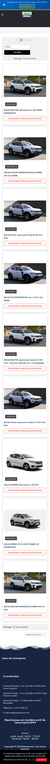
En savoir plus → (27, 6)
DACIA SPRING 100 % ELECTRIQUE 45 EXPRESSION (21, 546)
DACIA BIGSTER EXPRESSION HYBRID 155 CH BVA (24, 608)
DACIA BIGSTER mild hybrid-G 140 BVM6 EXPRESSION (23, 112)
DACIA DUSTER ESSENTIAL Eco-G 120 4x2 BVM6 (23, 299)
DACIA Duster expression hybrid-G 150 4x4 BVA (24, 424)
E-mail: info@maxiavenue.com (16, 712)
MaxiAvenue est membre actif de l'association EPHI (25, 721)
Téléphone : (15, 708)
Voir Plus (32, 760)
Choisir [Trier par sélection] (17, 46)
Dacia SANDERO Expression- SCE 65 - (22, 484)
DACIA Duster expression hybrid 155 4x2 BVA (23, 236)
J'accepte (41, 760)
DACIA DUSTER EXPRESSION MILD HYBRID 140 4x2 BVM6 (23, 174)
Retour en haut (35, 634)
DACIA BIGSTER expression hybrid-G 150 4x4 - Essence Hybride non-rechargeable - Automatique (25, 362)
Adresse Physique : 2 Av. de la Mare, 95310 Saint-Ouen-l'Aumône (24, 687)
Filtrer (17, 52)
